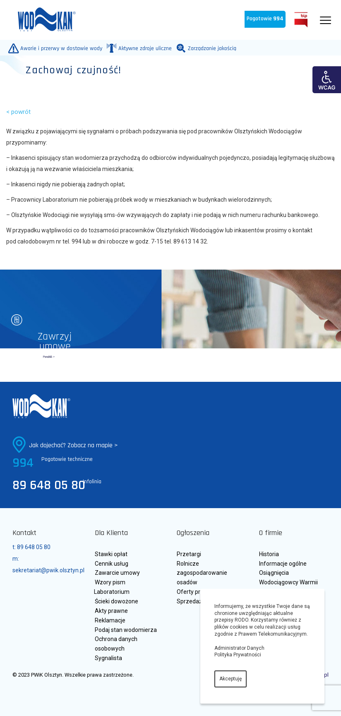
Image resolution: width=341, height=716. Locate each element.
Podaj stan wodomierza (126, 630)
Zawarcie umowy (117, 572)
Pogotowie (265, 19)
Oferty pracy (193, 591)
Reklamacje (110, 620)
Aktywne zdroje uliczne (143, 48)
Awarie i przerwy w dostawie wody (59, 48)
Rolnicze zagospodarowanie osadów (202, 573)
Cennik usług (111, 563)
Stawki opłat (111, 554)
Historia (269, 554)
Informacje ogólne (283, 563)
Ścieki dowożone (116, 601)
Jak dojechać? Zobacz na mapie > (73, 445)
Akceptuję (230, 679)
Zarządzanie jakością (210, 48)
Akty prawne (111, 611)
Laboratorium (112, 591)
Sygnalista (108, 658)
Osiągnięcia (274, 572)
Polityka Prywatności (237, 655)
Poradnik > (49, 357)
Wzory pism (110, 582)
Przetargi (189, 554)
